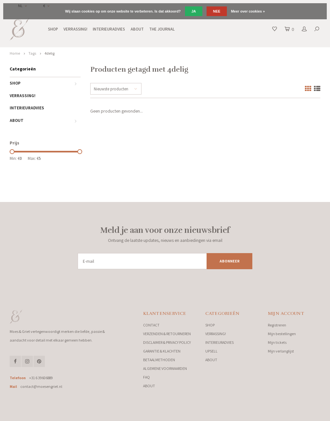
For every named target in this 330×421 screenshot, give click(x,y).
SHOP (53, 29)
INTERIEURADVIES (109, 29)
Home (15, 53)
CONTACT (151, 325)
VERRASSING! (75, 29)
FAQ (146, 377)
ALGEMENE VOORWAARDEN (165, 368)
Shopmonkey (114, 414)
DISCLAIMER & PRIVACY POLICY (167, 342)
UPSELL (211, 351)
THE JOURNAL (162, 29)
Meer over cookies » (248, 11)
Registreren (277, 325)
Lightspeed (80, 414)
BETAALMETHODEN (159, 359)
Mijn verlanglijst (281, 351)
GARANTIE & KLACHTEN (161, 351)
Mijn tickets (277, 342)
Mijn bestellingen (282, 333)
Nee (216, 11)
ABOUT (137, 29)
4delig (49, 53)
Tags (32, 53)
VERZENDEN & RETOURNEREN (167, 333)
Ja (193, 11)
